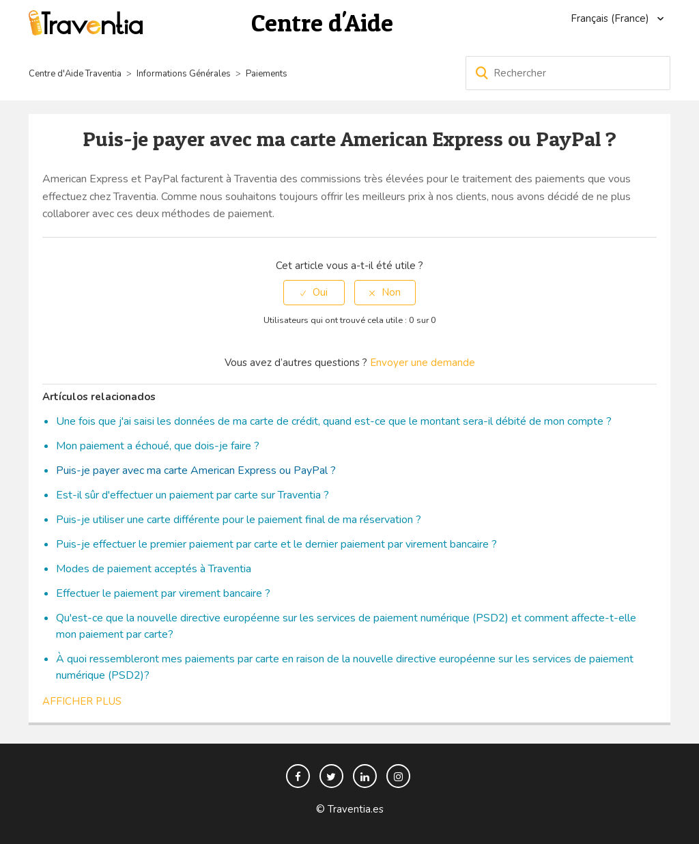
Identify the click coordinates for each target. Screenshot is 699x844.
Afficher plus (82, 701)
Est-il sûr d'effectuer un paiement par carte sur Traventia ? (192, 495)
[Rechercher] (568, 73)
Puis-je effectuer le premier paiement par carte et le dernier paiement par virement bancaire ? (276, 544)
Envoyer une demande (422, 362)
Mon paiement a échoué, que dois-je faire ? (157, 445)
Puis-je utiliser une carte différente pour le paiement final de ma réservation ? (238, 519)
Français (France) (611, 18)
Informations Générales (184, 74)
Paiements (266, 74)
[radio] (314, 292)
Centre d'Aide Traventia (75, 74)
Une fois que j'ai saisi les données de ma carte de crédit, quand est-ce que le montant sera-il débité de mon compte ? (334, 421)
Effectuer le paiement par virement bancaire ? (163, 593)
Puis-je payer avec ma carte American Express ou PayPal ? (196, 470)
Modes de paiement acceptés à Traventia (153, 568)
